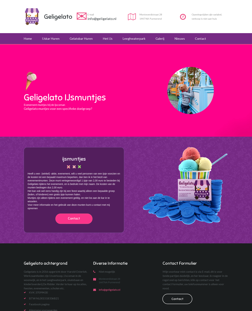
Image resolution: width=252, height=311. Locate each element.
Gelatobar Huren (81, 38)
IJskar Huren (51, 38)
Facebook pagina (39, 304)
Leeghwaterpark (134, 38)
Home (28, 38)
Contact (200, 38)
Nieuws (179, 38)
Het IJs (107, 38)
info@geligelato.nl (109, 289)
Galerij (160, 38)
